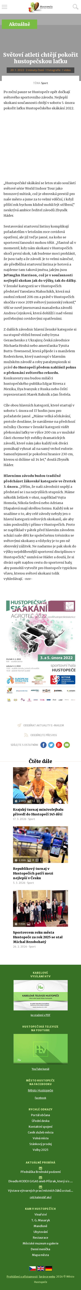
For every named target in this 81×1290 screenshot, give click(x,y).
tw (51, 745)
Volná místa (41, 1138)
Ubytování (41, 1232)
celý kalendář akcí (40, 1197)
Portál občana (40, 1115)
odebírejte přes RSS (43, 735)
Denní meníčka (40, 1249)
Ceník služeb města (40, 1132)
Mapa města (40, 1255)
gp (59, 745)
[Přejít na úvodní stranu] (41, 7)
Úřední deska (40, 1121)
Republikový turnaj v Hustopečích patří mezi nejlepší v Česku (33, 873)
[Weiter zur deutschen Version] (48, 1268)
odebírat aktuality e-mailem (43, 725)
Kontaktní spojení (40, 1126)
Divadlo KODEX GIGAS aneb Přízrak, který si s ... (40, 1181)
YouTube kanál (40, 1069)
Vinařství (40, 1214)
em (67, 745)
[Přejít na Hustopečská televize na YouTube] (41, 1049)
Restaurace (40, 1237)
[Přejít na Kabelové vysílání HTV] (41, 995)
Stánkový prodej (40, 1144)
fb (43, 745)
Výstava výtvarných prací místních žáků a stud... (40, 1190)
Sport (44, 83)
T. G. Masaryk (40, 1220)
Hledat (75, 6)
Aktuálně (19, 24)
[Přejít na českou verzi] (32, 1268)
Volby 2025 (40, 1150)
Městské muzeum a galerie (40, 1243)
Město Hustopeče (40, 1090)
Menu (4, 7)
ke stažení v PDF (40, 1015)
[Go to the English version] (40, 1268)
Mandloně (40, 1226)
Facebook (40, 1098)
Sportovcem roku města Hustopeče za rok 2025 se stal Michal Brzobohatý (38, 937)
